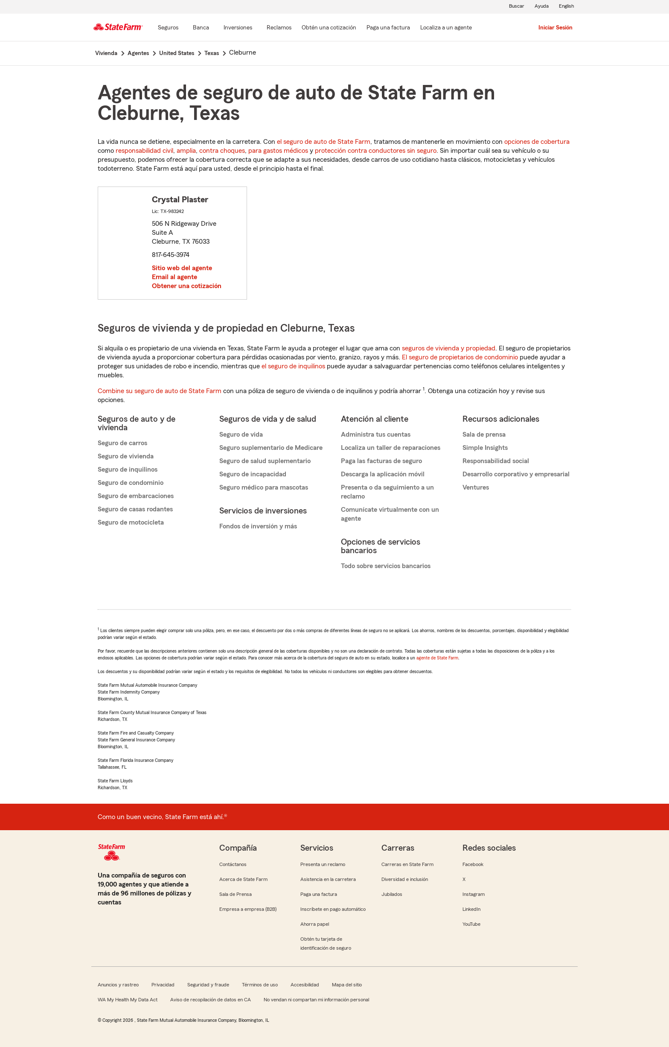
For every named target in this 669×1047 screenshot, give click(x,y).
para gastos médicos (278, 150)
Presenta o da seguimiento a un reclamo (387, 492)
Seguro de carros (122, 443)
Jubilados (391, 894)
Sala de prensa (484, 434)
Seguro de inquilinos (127, 469)
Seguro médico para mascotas (263, 487)
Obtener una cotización (186, 286)
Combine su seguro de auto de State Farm (159, 391)
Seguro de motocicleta (131, 522)
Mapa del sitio (347, 984)
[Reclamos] (279, 28)
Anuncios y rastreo (118, 984)
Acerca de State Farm (243, 879)
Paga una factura (318, 894)
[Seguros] (168, 28)
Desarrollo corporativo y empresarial (516, 474)
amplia (186, 150)
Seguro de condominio (130, 482)
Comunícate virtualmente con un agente (390, 514)
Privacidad (163, 984)
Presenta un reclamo (322, 864)
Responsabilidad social (495, 461)
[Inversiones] (238, 28)
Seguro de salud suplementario (265, 461)
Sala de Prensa (235, 894)
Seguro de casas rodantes (135, 509)
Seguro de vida (241, 434)
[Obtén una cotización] (329, 28)
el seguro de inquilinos (293, 366)
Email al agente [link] (174, 277)
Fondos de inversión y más (258, 526)
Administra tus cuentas (375, 434)
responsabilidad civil (144, 150)
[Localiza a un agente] (446, 28)
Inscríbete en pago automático (333, 909)
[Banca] (201, 28)
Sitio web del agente (182, 268)
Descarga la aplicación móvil (383, 474)
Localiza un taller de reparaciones (390, 447)
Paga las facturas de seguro (381, 461)
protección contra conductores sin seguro (375, 150)
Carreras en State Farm (407, 864)
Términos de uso (260, 984)
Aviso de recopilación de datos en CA (210, 999)
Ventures (475, 487)
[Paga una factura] (388, 28)
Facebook (472, 864)
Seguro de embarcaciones (136, 496)
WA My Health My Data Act (127, 999)
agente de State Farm (437, 657)
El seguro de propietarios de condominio (460, 357)
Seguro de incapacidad (252, 474)
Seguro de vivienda (126, 456)
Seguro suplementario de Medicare (271, 447)
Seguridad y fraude (208, 984)
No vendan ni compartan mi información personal (316, 999)
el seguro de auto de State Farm (323, 141)
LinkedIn (471, 909)
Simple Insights (485, 447)
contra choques (222, 150)
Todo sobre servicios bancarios (385, 566)
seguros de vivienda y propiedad (448, 348)
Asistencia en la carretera (328, 879)
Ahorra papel (314, 924)
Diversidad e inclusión (404, 879)
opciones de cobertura (537, 141)
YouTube (471, 924)
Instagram (473, 894)
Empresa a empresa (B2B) (247, 909)
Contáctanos (233, 864)
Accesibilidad (305, 984)
